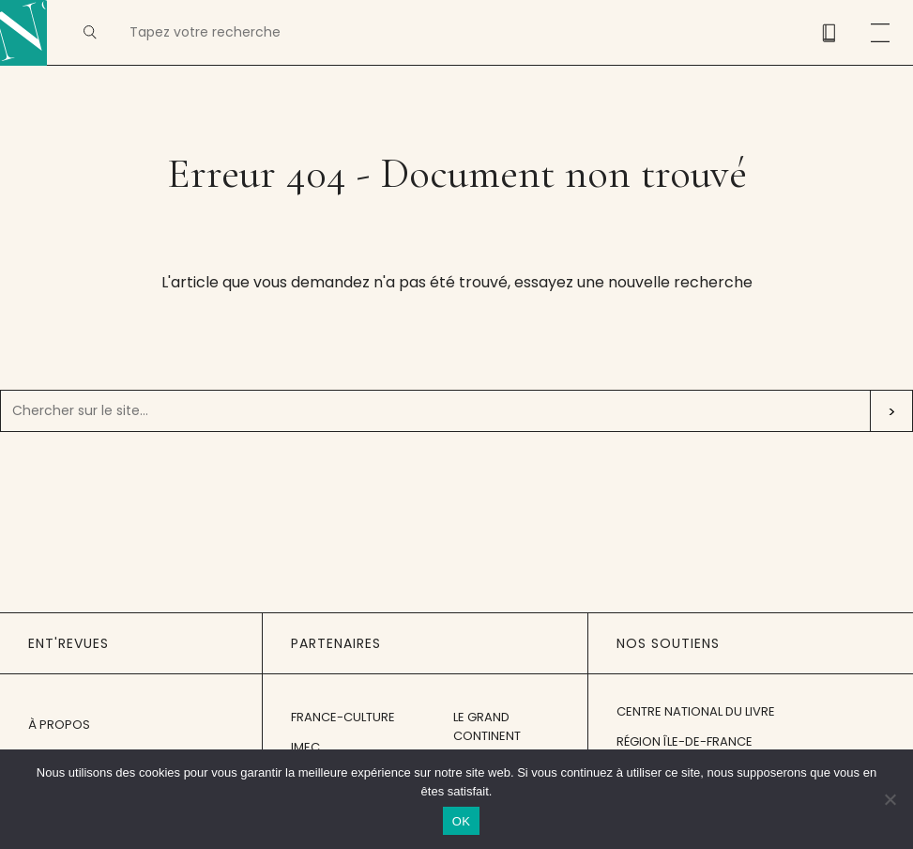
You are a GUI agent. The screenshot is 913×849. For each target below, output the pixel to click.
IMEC (305, 747)
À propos (59, 724)
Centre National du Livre (695, 711)
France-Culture (343, 717)
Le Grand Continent (487, 726)
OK (461, 821)
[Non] (889, 799)
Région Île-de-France (684, 741)
